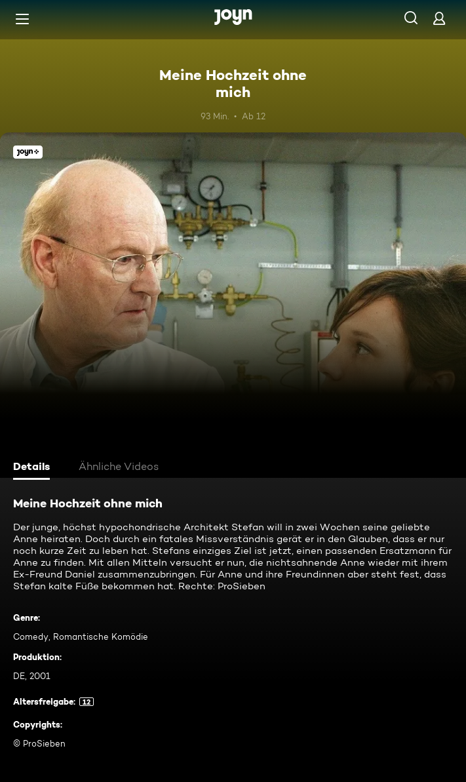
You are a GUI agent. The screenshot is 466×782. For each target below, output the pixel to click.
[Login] (439, 18)
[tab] (33, 468)
